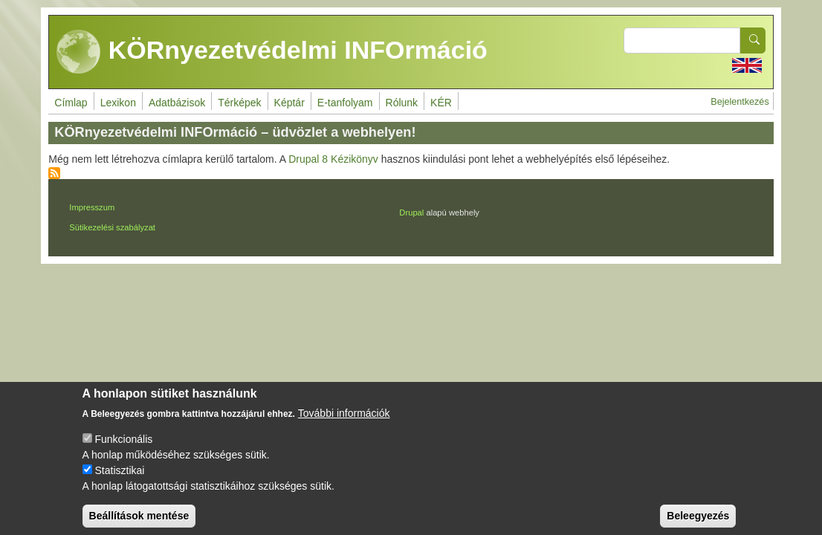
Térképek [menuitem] (239, 102)
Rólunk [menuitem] (402, 102)
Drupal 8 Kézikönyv (333, 159)
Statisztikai (119, 481)
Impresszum (91, 207)
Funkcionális (123, 450)
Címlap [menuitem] (70, 102)
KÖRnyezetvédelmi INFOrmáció (272, 52)
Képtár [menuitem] (289, 102)
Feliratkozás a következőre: (54, 173)
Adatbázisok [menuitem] (177, 102)
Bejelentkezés (739, 102)
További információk (344, 424)
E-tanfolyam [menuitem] (345, 102)
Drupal (411, 212)
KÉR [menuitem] (441, 102)
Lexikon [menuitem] (118, 102)
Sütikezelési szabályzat (112, 227)
